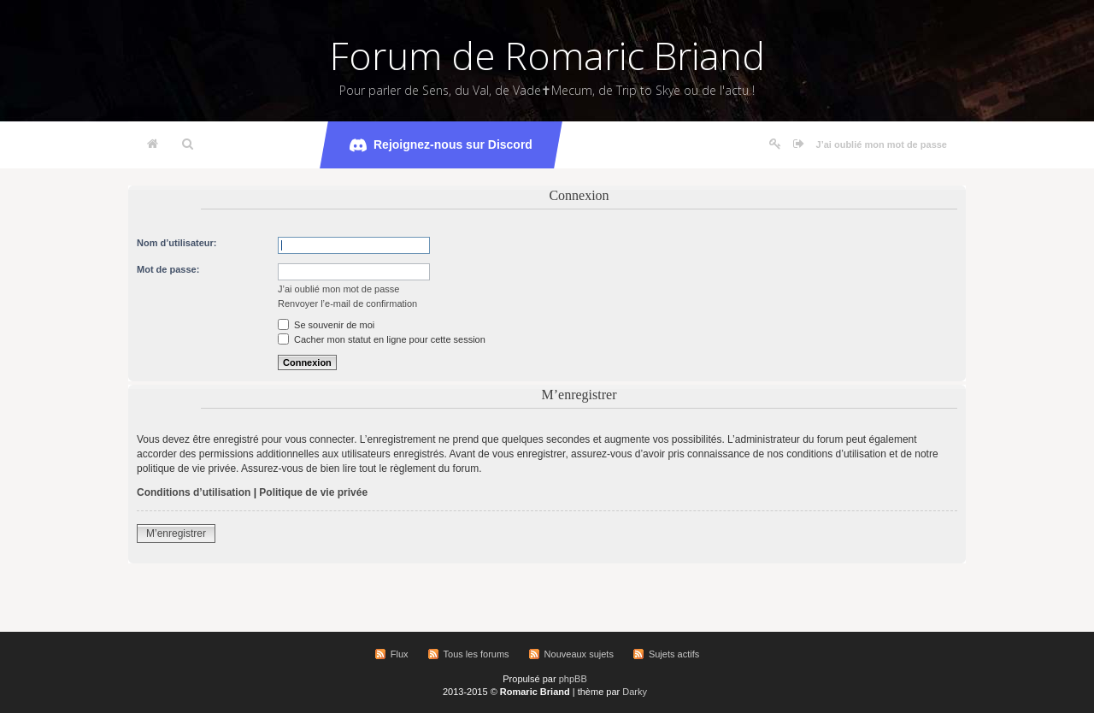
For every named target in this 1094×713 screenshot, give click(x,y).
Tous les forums (476, 654)
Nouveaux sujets (579, 654)
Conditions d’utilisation (193, 492)
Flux (400, 654)
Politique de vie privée (313, 492)
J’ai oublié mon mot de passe (881, 144)
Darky (634, 691)
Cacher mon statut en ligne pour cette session (381, 339)
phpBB (573, 679)
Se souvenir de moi (326, 325)
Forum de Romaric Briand (547, 55)
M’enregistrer (176, 533)
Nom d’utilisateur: (177, 243)
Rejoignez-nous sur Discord (441, 145)
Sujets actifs (674, 654)
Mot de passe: (168, 269)
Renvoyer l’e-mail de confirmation (347, 303)
